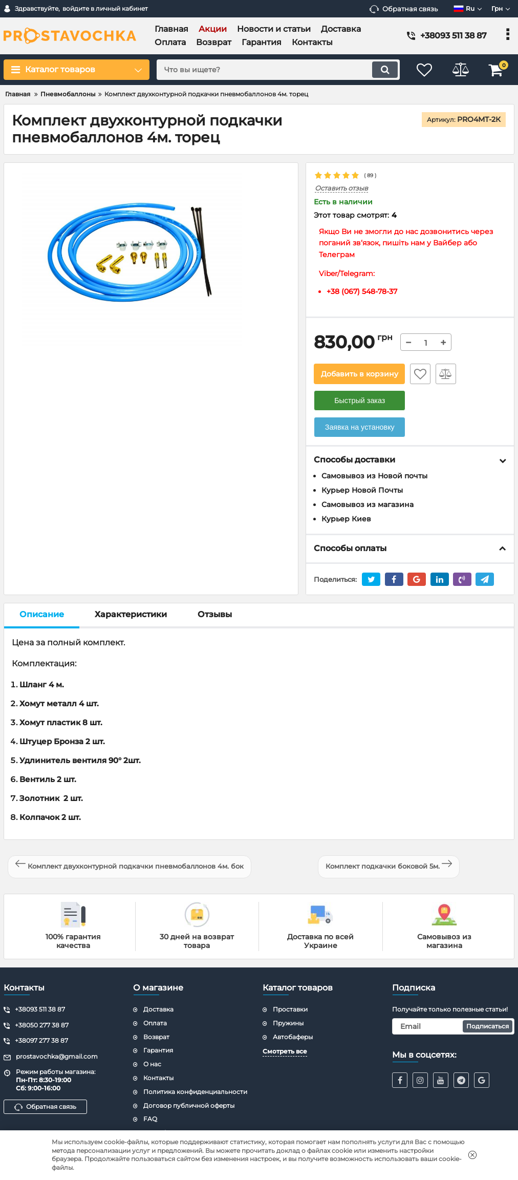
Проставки (290, 1009)
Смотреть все (285, 1051)
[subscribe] (453, 1026)
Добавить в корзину (359, 373)
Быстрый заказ (359, 400)
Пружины (288, 1023)
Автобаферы (293, 1037)
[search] (278, 69)
